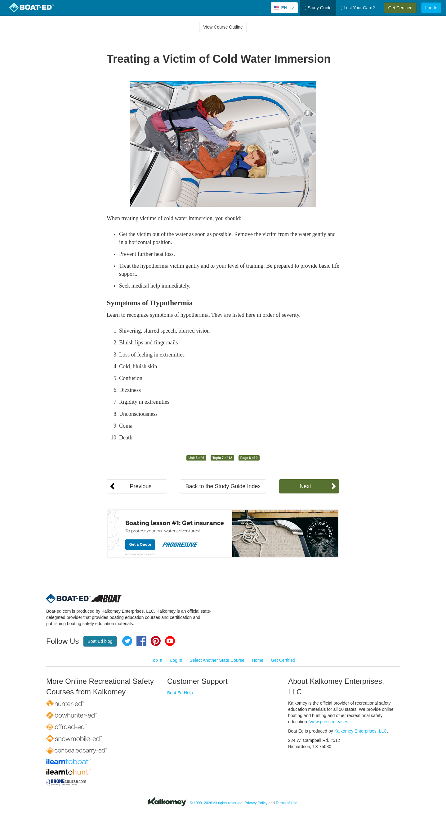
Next (305, 486)
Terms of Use (286, 803)
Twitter (127, 641)
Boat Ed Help (180, 692)
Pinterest (156, 641)
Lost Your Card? (358, 8)
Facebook (141, 641)
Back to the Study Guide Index (223, 486)
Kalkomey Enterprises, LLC (360, 731)
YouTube (170, 641)
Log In (431, 7)
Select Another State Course (217, 660)
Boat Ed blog (99, 641)
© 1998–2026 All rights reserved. (216, 803)
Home (257, 660)
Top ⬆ (157, 660)
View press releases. (330, 721)
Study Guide (318, 8)
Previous (140, 486)
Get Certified (400, 7)
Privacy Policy (255, 803)
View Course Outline (223, 27)
